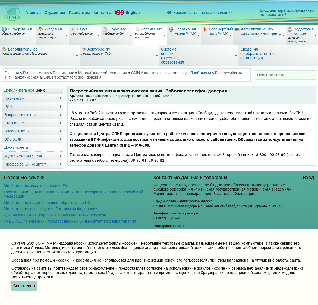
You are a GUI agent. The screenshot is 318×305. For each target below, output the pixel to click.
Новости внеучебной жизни (187, 73)
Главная (33, 12)
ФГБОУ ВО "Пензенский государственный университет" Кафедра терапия (70, 221)
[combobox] (285, 75)
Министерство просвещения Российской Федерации (50, 209)
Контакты (102, 12)
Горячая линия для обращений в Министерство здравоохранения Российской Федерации (73, 194)
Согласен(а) (24, 286)
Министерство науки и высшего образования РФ (47, 202)
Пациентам (79, 12)
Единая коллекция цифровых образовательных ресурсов (55, 215)
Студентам (55, 12)
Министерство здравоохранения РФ (36, 185)
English (127, 12)
